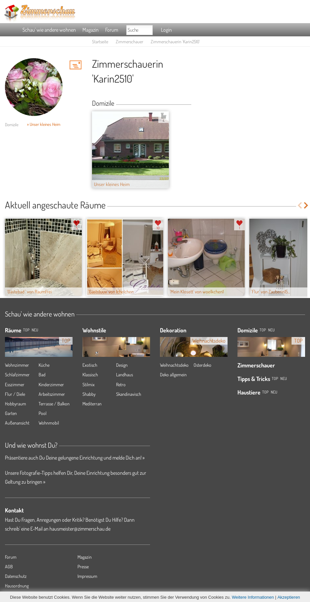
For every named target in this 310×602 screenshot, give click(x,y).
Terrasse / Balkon (54, 403)
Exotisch (89, 365)
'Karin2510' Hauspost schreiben (75, 64)
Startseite (100, 41)
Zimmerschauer (129, 41)
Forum (111, 29)
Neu (271, 329)
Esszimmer (14, 384)
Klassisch (90, 374)
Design (122, 365)
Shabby (89, 394)
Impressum (87, 576)
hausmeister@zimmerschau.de (79, 528)
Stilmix (88, 384)
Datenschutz (16, 576)
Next (306, 205)
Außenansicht (17, 423)
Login (166, 29)
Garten (11, 413)
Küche (44, 365)
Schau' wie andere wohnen (49, 29)
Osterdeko (202, 365)
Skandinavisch (128, 394)
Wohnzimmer (17, 365)
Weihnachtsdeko (174, 365)
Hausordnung (17, 585)
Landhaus (124, 374)
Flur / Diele (15, 394)
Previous (299, 205)
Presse (83, 566)
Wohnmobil (49, 423)
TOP (26, 329)
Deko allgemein (173, 374)
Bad (42, 374)
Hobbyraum (15, 403)
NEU (35, 329)
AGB (9, 566)
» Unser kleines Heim (43, 124)
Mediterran (92, 403)
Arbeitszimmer (52, 394)
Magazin (90, 29)
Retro (121, 384)
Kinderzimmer (51, 384)
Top (263, 329)
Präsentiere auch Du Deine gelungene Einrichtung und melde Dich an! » (74, 457)
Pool (42, 413)
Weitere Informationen (253, 597)
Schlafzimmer (17, 374)
